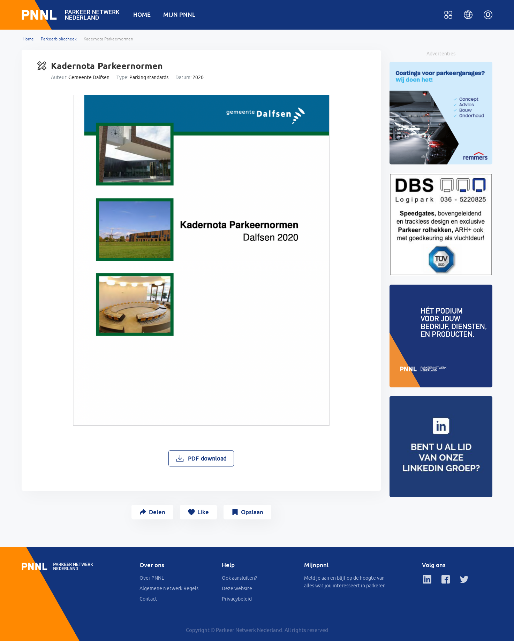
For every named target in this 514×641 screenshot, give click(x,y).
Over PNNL (151, 578)
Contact (148, 599)
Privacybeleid (237, 599)
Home (28, 39)
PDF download (207, 458)
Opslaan (252, 512)
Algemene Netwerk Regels (168, 588)
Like (203, 512)
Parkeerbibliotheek (59, 39)
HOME (142, 14)
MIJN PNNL (179, 14)
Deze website (237, 588)
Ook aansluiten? (239, 578)
